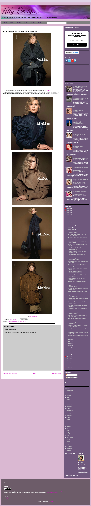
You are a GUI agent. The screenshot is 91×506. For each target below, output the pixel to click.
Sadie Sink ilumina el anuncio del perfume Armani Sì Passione (80, 146)
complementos (70, 412)
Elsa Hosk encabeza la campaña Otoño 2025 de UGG (80, 157)
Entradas (69, 375)
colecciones (16, 321)
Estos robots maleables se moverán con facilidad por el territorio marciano (80, 98)
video (67, 452)
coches (68, 408)
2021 (68, 219)
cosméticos (69, 413)
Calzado (68, 403)
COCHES (18, 22)
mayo (69, 345)
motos (68, 439)
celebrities (69, 406)
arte (67, 393)
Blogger (51, 501)
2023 (68, 214)
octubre (70, 227)
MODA (11, 22)
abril (69, 347)
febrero (70, 352)
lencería (68, 426)
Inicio (33, 373)
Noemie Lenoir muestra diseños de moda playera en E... (77, 282)
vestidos (68, 450)
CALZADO (26, 22)
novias (68, 441)
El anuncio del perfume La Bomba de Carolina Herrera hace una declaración (80, 193)
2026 (68, 208)
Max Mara (48, 90)
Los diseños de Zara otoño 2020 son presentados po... (77, 252)
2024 (68, 212)
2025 (68, 210)
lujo (67, 428)
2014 (68, 367)
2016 (68, 363)
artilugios (68, 395)
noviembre (71, 225)
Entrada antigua (56, 373)
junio (69, 343)
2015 (68, 365)
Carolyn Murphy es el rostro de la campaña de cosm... (76, 258)
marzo (70, 350)
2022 (68, 217)
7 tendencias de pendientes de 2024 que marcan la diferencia (80, 134)
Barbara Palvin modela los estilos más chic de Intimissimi (80, 110)
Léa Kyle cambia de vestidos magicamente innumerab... (75, 272)
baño (67, 397)
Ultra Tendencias (33, 316)
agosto (70, 339)
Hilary (81, 462)
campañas (10, 321)
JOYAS (33, 22)
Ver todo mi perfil (82, 474)
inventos (68, 423)
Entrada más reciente (10, 373)
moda (24, 321)
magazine (68, 432)
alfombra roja (69, 390)
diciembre (70, 223)
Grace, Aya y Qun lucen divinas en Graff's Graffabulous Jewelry (79, 122)
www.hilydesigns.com (52, 492)
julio (69, 341)
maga (67, 430)
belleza (68, 399)
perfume (68, 444)
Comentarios (70, 377)
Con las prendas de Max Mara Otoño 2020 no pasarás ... (77, 265)
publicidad (69, 446)
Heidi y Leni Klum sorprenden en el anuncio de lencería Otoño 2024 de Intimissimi (80, 181)
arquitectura (69, 392)
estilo (67, 421)
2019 (68, 356)
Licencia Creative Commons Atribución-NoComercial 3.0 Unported (48, 491)
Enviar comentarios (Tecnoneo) (17, 377)
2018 (68, 358)
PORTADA (5, 22)
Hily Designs (20, 10)
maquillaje (69, 433)
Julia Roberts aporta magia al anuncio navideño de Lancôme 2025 (80, 169)
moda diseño (69, 437)
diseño (21, 321)
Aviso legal (6, 498)
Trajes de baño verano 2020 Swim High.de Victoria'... (76, 295)
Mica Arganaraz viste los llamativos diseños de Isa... (77, 241)
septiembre (71, 229)
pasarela (68, 443)
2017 (68, 360)
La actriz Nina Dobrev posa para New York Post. (80, 87)
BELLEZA (40, 22)
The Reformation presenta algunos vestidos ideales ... (76, 255)
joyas (67, 424)
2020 (68, 221)
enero (69, 354)
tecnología (69, 448)
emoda (68, 419)
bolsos (68, 401)
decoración (69, 415)
